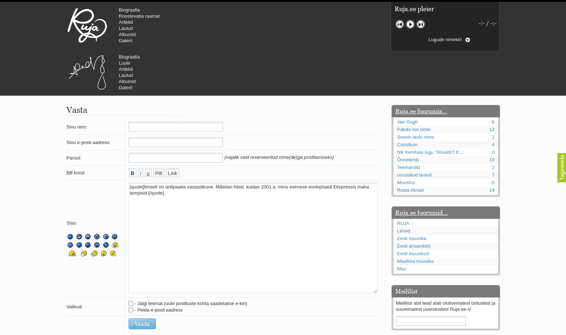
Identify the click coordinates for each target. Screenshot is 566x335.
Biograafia (129, 10)
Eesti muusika (411, 195)
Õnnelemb (408, 116)
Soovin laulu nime (415, 93)
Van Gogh (407, 78)
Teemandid (408, 124)
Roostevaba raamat (139, 16)
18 (492, 116)
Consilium (407, 101)
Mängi (410, 24)
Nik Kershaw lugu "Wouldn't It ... (430, 109)
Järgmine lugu (420, 24)
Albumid (127, 34)
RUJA (87, 25)
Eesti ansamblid (413, 202)
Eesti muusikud (413, 210)
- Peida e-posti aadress (159, 266)
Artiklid (126, 22)
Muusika (405, 139)
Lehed (403, 187)
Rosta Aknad (410, 146)
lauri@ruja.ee (231, 329)
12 (492, 86)
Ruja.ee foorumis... (421, 67)
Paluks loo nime (413, 86)
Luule (246, 16)
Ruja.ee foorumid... (421, 169)
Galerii (125, 40)
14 (492, 146)
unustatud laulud (414, 131)
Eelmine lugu (399, 24)
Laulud (126, 28)
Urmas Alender (209, 25)
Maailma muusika (415, 218)
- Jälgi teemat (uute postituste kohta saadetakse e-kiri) (191, 260)
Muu (401, 225)
